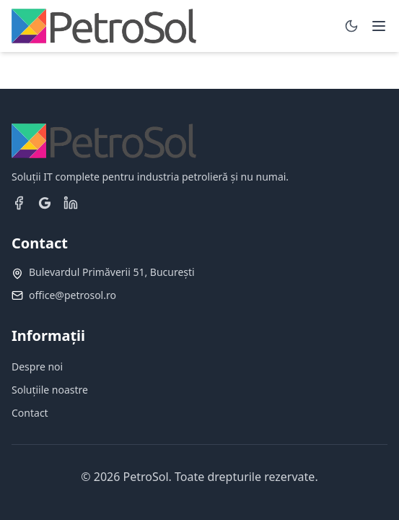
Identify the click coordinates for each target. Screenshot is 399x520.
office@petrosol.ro (72, 295)
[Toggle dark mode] (351, 26)
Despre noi (37, 366)
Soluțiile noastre (50, 389)
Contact (30, 413)
